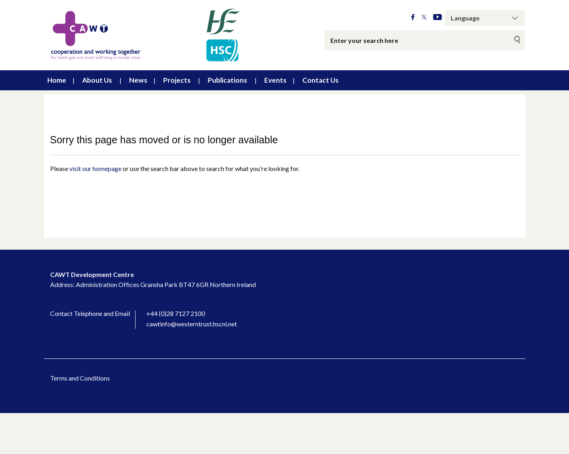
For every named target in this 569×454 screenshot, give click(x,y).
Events (275, 80)
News (138, 80)
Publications (227, 80)
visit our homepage (95, 168)
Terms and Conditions (80, 378)
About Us (97, 80)
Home (56, 80)
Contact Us (320, 80)
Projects (176, 80)
